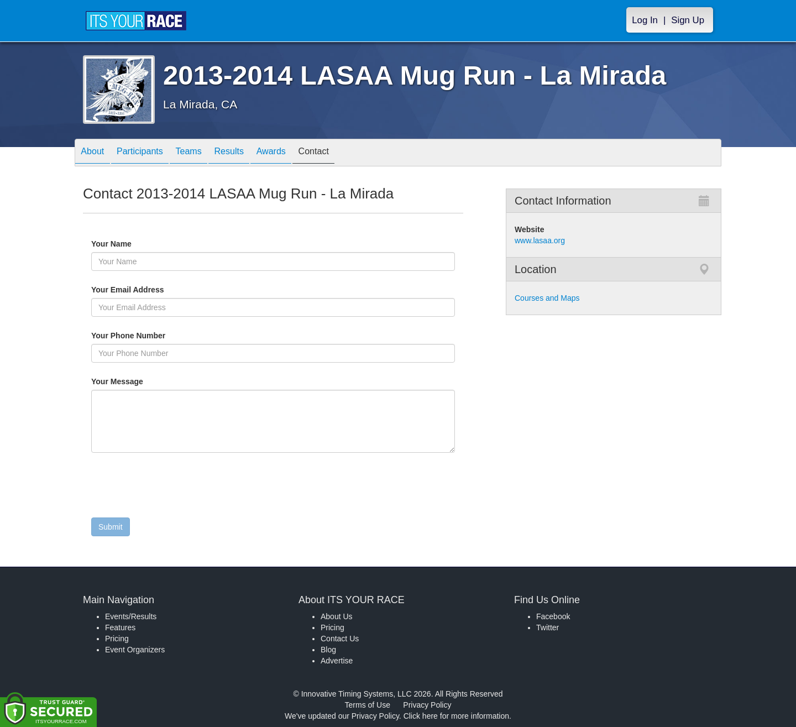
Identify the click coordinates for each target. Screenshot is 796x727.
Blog (328, 649)
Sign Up (687, 20)
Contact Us (340, 638)
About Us (337, 616)
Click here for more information (456, 716)
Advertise (337, 660)
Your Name (130, 243)
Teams (205, 153)
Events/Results (130, 616)
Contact (350, 153)
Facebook (553, 616)
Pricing (117, 638)
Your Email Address (170, 289)
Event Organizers (135, 649)
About (95, 153)
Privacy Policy (427, 704)
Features (120, 627)
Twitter (547, 627)
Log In (645, 20)
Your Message (136, 381)
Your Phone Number (128, 335)
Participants (149, 153)
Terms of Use (367, 704)
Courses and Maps (547, 298)
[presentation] (175, 487)
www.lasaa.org (540, 240)
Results (252, 153)
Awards (300, 153)
